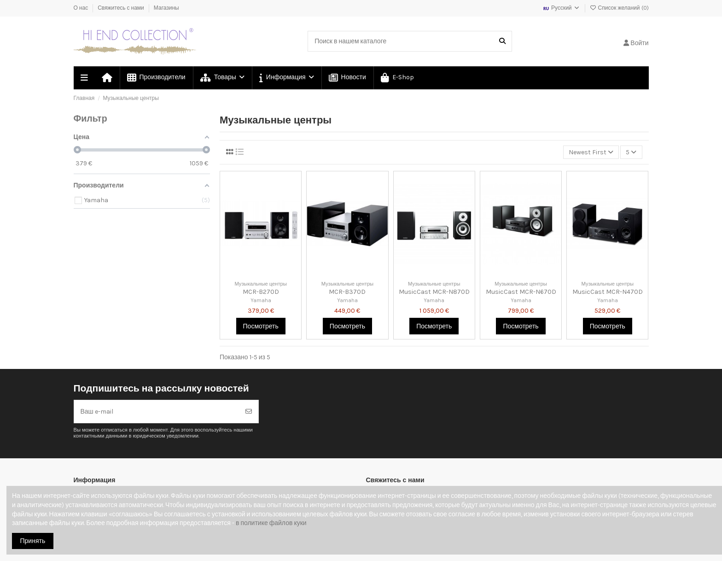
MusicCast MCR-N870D (434, 292)
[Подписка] (248, 411)
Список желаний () (619, 8)
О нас (82, 8)
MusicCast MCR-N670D (521, 292)
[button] (286, 77)
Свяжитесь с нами (122, 8)
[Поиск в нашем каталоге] (502, 41)
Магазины (166, 8)
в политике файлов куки (271, 523)
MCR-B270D (261, 292)
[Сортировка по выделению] (591, 152)
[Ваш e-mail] (156, 411)
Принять (33, 541)
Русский (561, 8)
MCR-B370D (347, 292)
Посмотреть (261, 326)
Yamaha (260, 301)
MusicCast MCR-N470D (607, 292)
